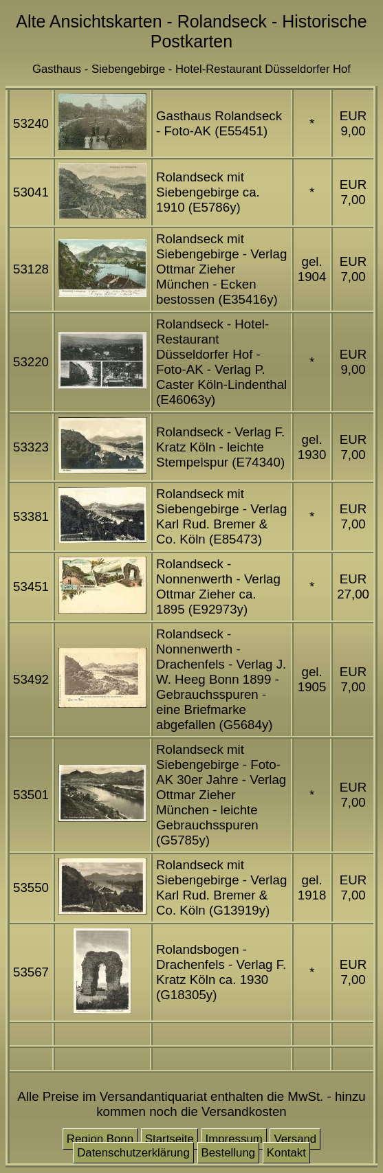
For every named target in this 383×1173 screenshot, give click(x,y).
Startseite (169, 1139)
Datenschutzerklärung (133, 1152)
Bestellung (228, 1152)
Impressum (234, 1139)
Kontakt (286, 1152)
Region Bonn (100, 1139)
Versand (295, 1139)
